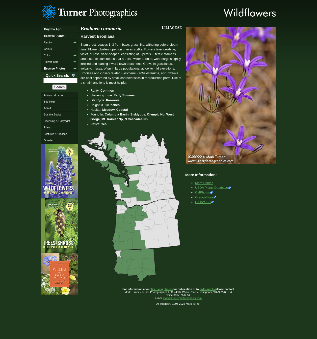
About (47, 108)
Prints (47, 127)
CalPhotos (202, 192)
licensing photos (162, 289)
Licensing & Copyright (57, 120)
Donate (48, 140)
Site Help (49, 101)
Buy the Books (52, 114)
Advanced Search (54, 95)
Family (48, 42)
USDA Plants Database (211, 187)
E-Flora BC (203, 202)
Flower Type (51, 61)
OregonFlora (204, 197)
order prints (207, 289)
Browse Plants (54, 36)
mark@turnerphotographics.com (182, 298)
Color (47, 55)
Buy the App (52, 29)
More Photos (204, 183)
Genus (48, 48)
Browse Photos (55, 68)
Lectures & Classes (55, 133)
